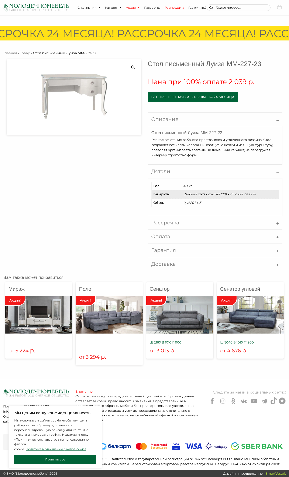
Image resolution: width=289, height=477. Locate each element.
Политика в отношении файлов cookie (56, 449)
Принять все (55, 459)
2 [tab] (112, 335)
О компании (89, 7)
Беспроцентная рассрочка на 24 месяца (192, 97)
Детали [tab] (160, 171)
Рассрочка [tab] (165, 223)
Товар (25, 53)
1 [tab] (106, 335)
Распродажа (174, 8)
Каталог (113, 7)
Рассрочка (152, 8)
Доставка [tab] (163, 264)
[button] (99, 7)
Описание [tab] (165, 119)
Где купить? (199, 7)
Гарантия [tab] (163, 250)
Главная (10, 53)
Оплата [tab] (160, 236)
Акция (133, 7)
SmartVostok (276, 473)
